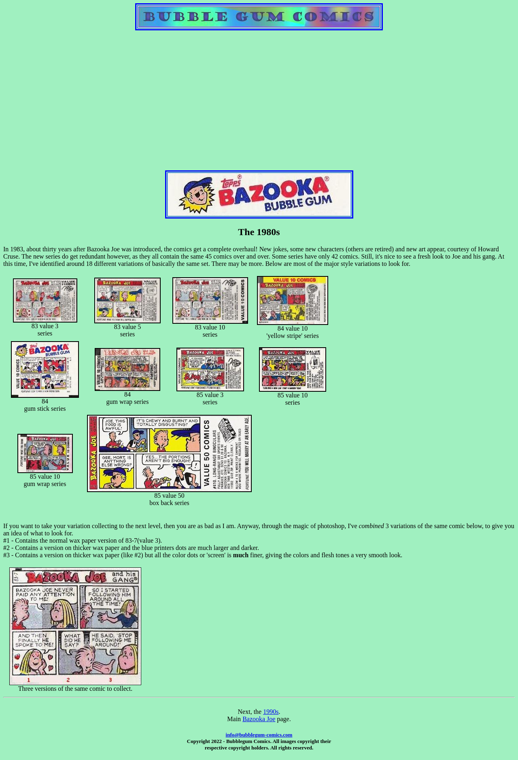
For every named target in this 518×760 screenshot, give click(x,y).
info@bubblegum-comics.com (259, 735)
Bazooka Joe (258, 718)
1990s (270, 711)
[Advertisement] (259, 93)
